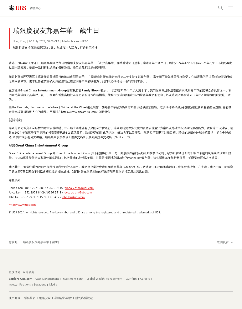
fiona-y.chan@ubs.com (79, 188)
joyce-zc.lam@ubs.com (78, 192)
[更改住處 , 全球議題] (29, 272)
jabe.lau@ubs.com (73, 197)
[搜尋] (220, 8)
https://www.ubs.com (22, 205)
